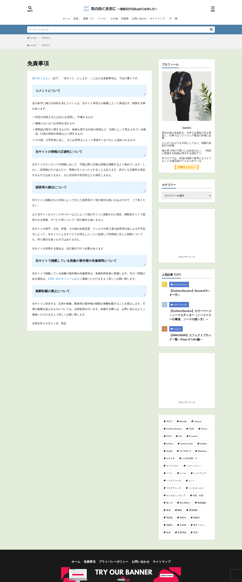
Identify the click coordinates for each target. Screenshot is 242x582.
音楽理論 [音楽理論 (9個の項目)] (182, 532)
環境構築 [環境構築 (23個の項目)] (193, 510)
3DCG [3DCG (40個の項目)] (169, 421)
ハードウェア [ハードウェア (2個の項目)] (199, 473)
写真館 (124, 18)
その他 (114, 18)
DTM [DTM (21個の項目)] (168, 436)
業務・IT (88, 18)
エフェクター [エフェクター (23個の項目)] (172, 465)
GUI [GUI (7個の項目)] (180, 436)
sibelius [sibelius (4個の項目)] (203, 443)
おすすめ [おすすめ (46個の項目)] (170, 458)
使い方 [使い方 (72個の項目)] (169, 502)
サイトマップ (157, 18)
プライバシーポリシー (113, 561)
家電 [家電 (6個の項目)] (168, 510)
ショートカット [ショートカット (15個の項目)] (193, 465)
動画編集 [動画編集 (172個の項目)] (202, 502)
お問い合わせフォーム (61, 278)
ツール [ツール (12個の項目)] (183, 473)
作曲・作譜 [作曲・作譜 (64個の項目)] (198, 495)
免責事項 (45, 37)
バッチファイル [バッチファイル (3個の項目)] (173, 480)
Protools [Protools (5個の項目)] (193, 436)
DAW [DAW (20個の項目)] (191, 428)
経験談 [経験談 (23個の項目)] (196, 517)
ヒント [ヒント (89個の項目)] (191, 480)
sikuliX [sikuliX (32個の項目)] (169, 451)
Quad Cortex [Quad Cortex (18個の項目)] (186, 443)
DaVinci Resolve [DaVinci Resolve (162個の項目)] (174, 428)
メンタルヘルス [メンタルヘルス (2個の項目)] (195, 488)
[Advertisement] (187, 377)
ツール (101, 18)
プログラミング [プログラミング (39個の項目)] (173, 488)
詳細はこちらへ (186, 166)
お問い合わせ (139, 18)
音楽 (75, 18)
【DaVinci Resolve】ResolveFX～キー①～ (189, 293)
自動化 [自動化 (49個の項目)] (169, 525)
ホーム (66, 18)
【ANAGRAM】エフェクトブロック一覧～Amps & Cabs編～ (190, 337)
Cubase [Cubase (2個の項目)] (197, 421)
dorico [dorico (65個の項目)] (204, 428)
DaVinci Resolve (180, 284)
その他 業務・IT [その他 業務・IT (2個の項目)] (189, 458)
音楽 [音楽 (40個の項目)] (168, 532)
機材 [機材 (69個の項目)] (180, 510)
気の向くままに (41, 78)
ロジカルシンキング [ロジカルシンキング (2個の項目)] (176, 495)
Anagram (177, 329)
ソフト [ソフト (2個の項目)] (169, 473)
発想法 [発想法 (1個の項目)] (183, 517)
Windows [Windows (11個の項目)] (202, 451)
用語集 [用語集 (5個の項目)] (169, 517)
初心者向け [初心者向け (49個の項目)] (185, 502)
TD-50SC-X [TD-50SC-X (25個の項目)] (185, 451)
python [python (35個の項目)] (169, 443)
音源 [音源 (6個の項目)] (195, 532)
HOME (33, 38)
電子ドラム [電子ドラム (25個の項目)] (198, 525)
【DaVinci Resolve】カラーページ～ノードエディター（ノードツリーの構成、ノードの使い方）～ (190, 315)
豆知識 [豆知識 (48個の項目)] (183, 525)
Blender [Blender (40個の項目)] (183, 421)
